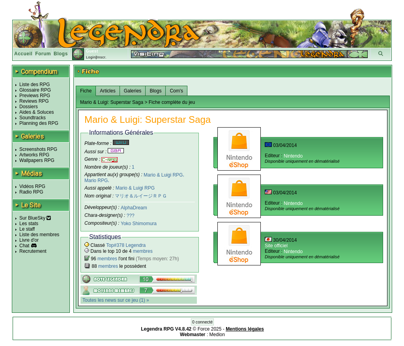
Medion (217, 334)
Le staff (27, 229)
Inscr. (102, 57)
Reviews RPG (34, 101)
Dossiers (28, 106)
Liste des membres (39, 234)
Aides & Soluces (36, 112)
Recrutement (33, 251)
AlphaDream (134, 208)
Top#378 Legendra (126, 245)
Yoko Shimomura (139, 223)
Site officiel (276, 245)
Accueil (23, 53)
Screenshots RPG (38, 149)
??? (131, 215)
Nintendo (293, 156)
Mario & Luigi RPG (163, 174)
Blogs (61, 53)
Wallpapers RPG (36, 160)
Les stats (28, 223)
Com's (176, 91)
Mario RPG (96, 180)
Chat (24, 245)
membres (143, 251)
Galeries (133, 91)
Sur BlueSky (35, 218)
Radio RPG (31, 192)
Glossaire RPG (35, 90)
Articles (107, 91)
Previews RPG (34, 95)
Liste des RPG (34, 84)
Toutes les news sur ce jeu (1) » (115, 300)
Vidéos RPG (32, 186)
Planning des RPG (38, 123)
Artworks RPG (34, 155)
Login (91, 57)
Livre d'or (29, 240)
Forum (43, 53)
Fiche (86, 91)
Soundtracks (32, 117)
